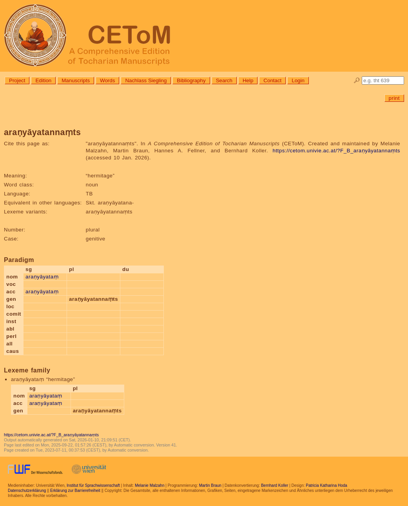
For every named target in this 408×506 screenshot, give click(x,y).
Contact (272, 80)
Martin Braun (210, 485)
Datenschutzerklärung (27, 490)
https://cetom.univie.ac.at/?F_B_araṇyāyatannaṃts (336, 151)
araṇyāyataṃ (41, 277)
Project (17, 80)
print (394, 98)
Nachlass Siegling (146, 80)
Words (107, 80)
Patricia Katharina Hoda (326, 485)
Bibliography (191, 80)
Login (298, 80)
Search (224, 80)
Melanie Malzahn (150, 485)
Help (248, 80)
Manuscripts (76, 80)
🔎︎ (357, 80)
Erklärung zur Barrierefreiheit (75, 490)
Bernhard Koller (274, 485)
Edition (43, 80)
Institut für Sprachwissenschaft (93, 485)
